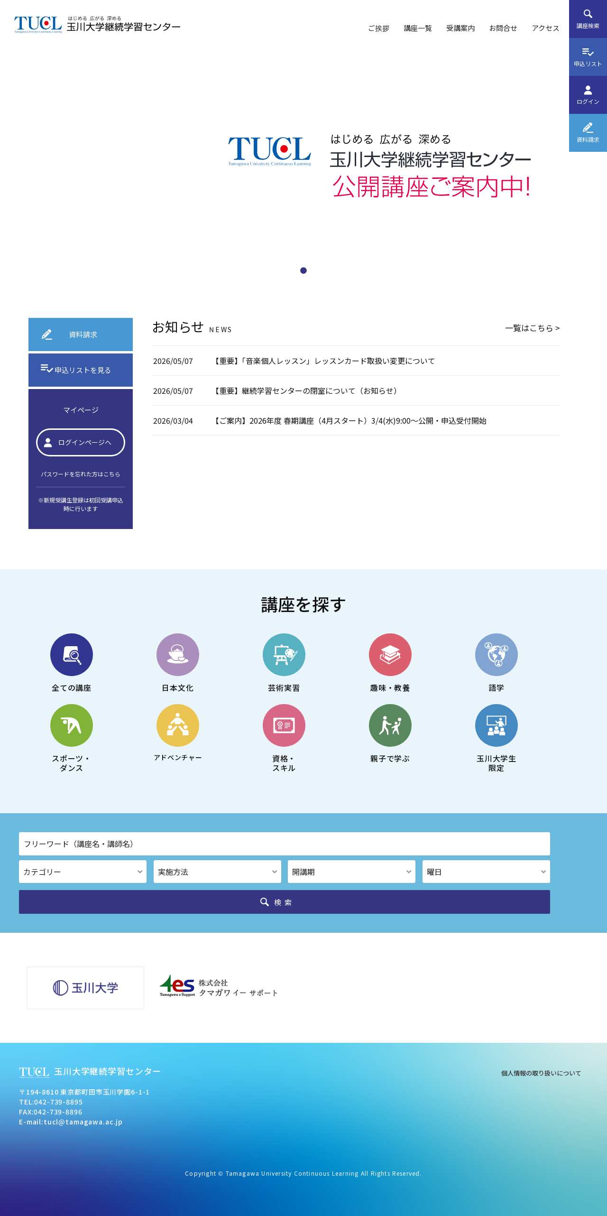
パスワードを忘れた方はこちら (80, 474)
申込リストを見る (83, 370)
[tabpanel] (303, 166)
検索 (284, 902)
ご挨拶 (378, 28)
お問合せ (503, 28)
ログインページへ (84, 442)
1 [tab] (303, 268)
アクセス (546, 28)
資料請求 (83, 334)
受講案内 (460, 28)
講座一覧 (418, 28)
